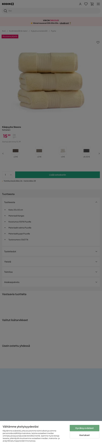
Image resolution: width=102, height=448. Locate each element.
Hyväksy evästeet (84, 428)
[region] (51, 434)
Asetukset (84, 435)
